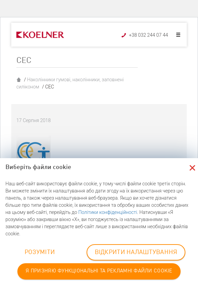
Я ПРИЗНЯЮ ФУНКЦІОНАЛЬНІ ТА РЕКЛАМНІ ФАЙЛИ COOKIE (99, 271)
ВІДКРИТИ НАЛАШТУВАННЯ (136, 252)
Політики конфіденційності (107, 212)
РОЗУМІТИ (40, 252)
